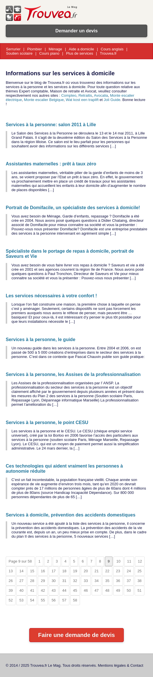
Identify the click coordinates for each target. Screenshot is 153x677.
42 (43, 590)
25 (140, 571)
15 (32, 571)
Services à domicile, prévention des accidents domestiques (71, 514)
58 (75, 600)
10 (118, 561)
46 (86, 590)
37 (129, 581)
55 (43, 600)
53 (21, 600)
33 (86, 581)
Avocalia (101, 95)
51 (140, 590)
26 (11, 581)
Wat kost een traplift (82, 100)
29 (43, 581)
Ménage (55, 49)
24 (129, 571)
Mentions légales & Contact (120, 665)
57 (64, 600)
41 (32, 590)
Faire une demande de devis (76, 635)
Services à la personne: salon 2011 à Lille (51, 124)
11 (129, 561)
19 (75, 571)
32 (75, 581)
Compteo (68, 95)
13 (11, 571)
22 (107, 571)
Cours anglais (112, 49)
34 (97, 581)
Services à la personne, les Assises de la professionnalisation (73, 374)
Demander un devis (76, 30)
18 (64, 571)
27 (21, 581)
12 (140, 561)
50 (129, 590)
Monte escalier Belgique (44, 100)
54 (32, 600)
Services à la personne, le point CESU (47, 422)
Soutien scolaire (19, 53)
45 (75, 590)
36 (118, 581)
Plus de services (79, 53)
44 (64, 590)
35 (107, 581)
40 (21, 590)
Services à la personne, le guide (40, 339)
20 (86, 571)
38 (140, 581)
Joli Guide (112, 100)
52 (11, 600)
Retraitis (85, 95)
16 (43, 571)
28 (32, 581)
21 (97, 571)
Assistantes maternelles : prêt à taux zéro (51, 163)
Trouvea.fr (108, 53)
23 (118, 571)
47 (97, 590)
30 (54, 581)
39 (11, 590)
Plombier (34, 49)
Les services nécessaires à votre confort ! (51, 295)
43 (54, 590)
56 (54, 600)
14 (21, 571)
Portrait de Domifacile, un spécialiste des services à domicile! (73, 207)
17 (54, 571)
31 (64, 581)
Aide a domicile (81, 49)
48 (107, 590)
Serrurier (13, 49)
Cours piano (49, 53)
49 (118, 590)
